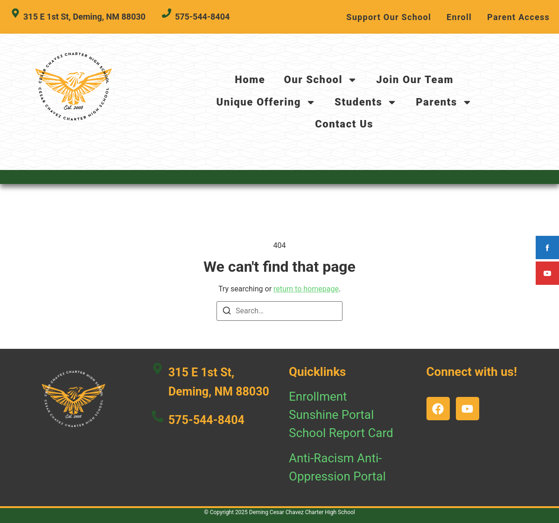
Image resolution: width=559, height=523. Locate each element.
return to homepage (306, 288)
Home (250, 79)
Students (366, 102)
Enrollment (318, 396)
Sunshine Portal (331, 415)
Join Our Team (415, 79)
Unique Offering (266, 102)
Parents (444, 102)
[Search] (227, 312)
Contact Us (344, 124)
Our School (320, 80)
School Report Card (341, 433)
